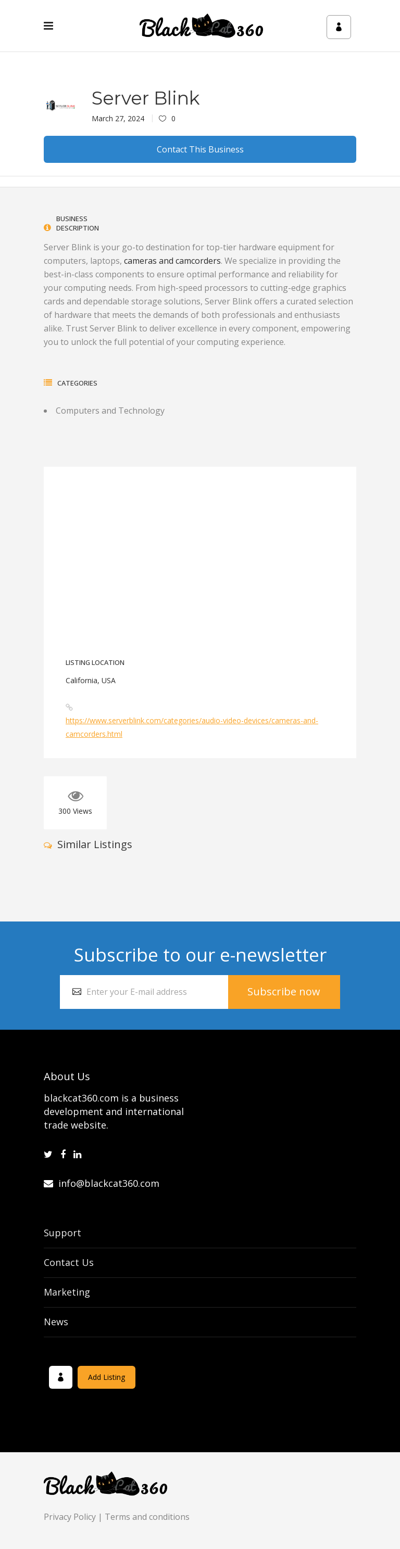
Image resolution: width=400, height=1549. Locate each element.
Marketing (67, 1292)
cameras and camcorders (172, 260)
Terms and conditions (147, 1516)
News (56, 1321)
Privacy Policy (70, 1516)
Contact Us (69, 1262)
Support (62, 1232)
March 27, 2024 (118, 118)
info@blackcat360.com (101, 1183)
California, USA (91, 680)
